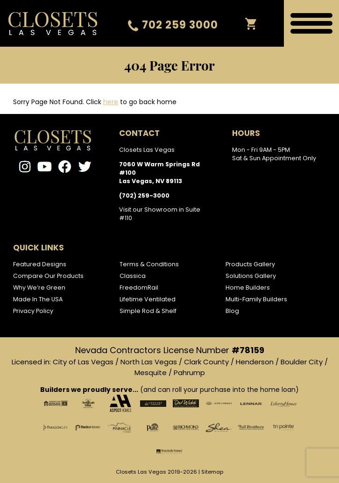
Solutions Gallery (251, 276)
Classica (133, 276)
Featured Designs (39, 264)
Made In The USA (38, 299)
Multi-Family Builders (256, 299)
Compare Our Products (48, 276)
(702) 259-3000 (144, 195)
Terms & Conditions (149, 264)
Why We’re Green (39, 287)
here (110, 102)
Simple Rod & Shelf (148, 311)
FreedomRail (139, 287)
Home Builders (248, 287)
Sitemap (212, 472)
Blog (232, 311)
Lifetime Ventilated (148, 299)
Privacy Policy (33, 311)
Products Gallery (250, 264)
